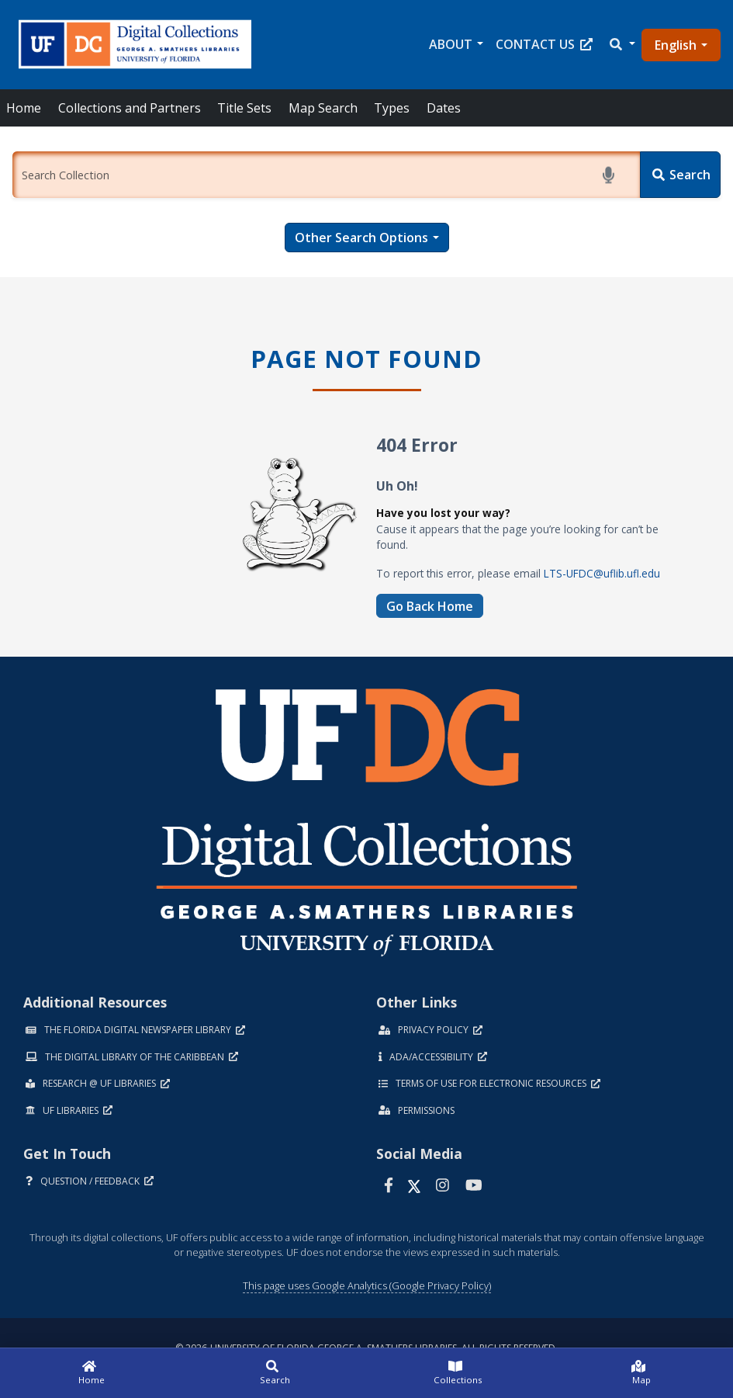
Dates (444, 107)
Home (23, 107)
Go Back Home (429, 606)
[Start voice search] (611, 175)
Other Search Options (361, 237)
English (676, 45)
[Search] (680, 174)
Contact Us (544, 44)
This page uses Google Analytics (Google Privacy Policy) (367, 1285)
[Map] (641, 1373)
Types (392, 107)
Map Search (323, 107)
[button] (621, 44)
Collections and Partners (129, 107)
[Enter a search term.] (326, 174)
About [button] (450, 44)
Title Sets (244, 107)
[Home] (91, 1373)
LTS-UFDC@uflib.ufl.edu (602, 573)
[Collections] (458, 1373)
